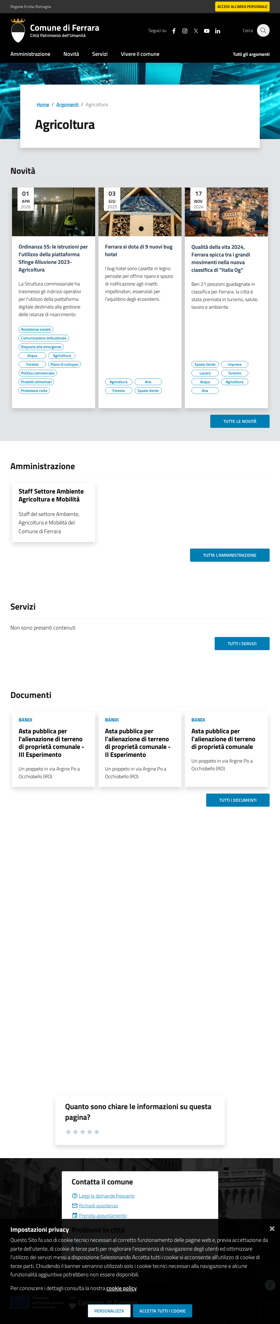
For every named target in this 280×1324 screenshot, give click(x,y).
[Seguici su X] (192, 30)
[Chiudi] (272, 1227)
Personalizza (109, 1311)
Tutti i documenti (237, 800)
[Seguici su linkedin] (214, 30)
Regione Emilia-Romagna (30, 6)
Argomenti (67, 104)
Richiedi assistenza (95, 1205)
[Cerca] (263, 30)
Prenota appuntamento (99, 1215)
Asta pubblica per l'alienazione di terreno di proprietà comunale (223, 739)
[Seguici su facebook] (170, 30)
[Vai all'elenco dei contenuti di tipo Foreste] (32, 364)
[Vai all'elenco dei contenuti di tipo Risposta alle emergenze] (41, 347)
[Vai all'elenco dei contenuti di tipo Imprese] (234, 364)
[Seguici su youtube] (203, 30)
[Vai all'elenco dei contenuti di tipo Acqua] (32, 355)
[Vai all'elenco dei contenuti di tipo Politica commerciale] (38, 373)
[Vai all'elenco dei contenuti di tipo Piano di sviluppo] (64, 364)
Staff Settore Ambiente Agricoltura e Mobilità (51, 495)
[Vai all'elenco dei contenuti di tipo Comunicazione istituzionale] (44, 338)
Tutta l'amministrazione (229, 555)
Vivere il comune (140, 54)
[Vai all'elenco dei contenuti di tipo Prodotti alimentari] (36, 382)
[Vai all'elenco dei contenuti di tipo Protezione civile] (34, 390)
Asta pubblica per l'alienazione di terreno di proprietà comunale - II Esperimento (138, 742)
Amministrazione (30, 54)
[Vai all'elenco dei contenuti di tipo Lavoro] (205, 373)
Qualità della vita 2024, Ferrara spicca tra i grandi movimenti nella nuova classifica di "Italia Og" (220, 258)
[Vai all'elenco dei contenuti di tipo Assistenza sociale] (36, 329)
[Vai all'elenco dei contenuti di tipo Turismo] (234, 373)
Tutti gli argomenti (251, 54)
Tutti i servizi (242, 643)
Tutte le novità (239, 421)
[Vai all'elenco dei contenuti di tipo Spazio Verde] (148, 390)
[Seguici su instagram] (181, 30)
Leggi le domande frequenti (103, 1195)
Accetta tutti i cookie (162, 1311)
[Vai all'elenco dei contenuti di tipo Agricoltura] (61, 355)
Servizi (100, 54)
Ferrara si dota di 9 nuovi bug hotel (139, 250)
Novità (71, 54)
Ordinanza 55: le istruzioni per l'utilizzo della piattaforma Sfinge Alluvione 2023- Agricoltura (53, 258)
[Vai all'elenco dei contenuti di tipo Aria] (148, 382)
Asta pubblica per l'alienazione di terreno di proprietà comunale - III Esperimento (51, 742)
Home (43, 104)
